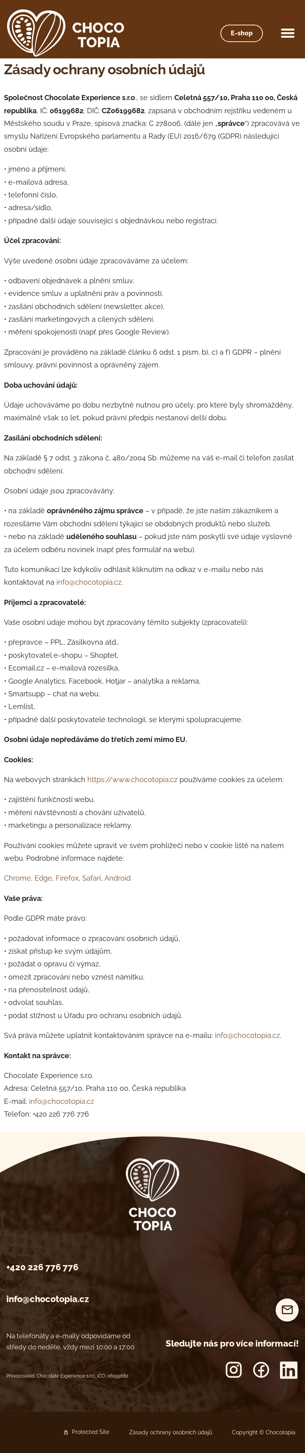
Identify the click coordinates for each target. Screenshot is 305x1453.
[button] (288, 33)
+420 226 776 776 (42, 1267)
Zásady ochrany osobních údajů (170, 1432)
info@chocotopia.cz (47, 1299)
